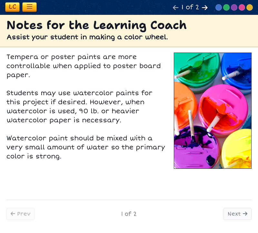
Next (237, 214)
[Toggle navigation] (29, 7)
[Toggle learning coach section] (12, 7)
